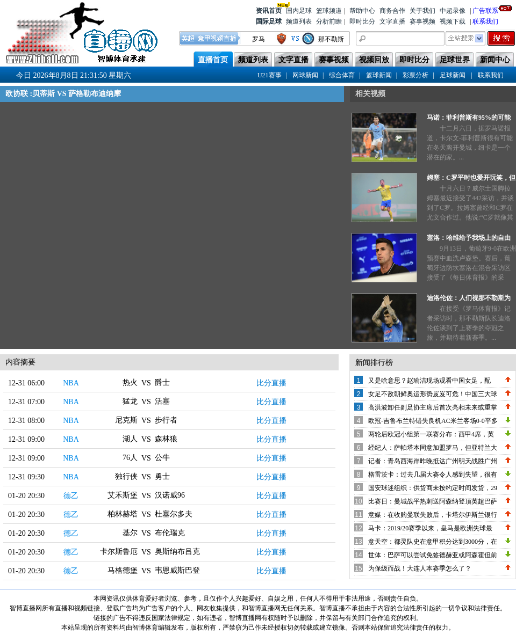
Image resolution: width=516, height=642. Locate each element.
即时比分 (362, 21)
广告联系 (485, 9)
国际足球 (269, 21)
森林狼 (166, 439)
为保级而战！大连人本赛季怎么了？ (419, 568)
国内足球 (299, 10)
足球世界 (455, 60)
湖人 (130, 439)
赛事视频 (422, 21)
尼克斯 (126, 420)
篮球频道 (329, 10)
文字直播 (392, 21)
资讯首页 (269, 9)
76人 (130, 458)
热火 (130, 382)
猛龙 (130, 401)
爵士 (162, 382)
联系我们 (485, 21)
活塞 (162, 401)
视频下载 (452, 21)
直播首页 (213, 60)
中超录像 (452, 10)
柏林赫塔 (123, 514)
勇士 (162, 476)
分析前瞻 (329, 21)
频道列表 (299, 21)
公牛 (162, 458)
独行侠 (126, 476)
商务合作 (392, 10)
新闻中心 (495, 60)
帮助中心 (362, 10)
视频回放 (374, 60)
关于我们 (422, 10)
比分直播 (271, 383)
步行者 (166, 420)
